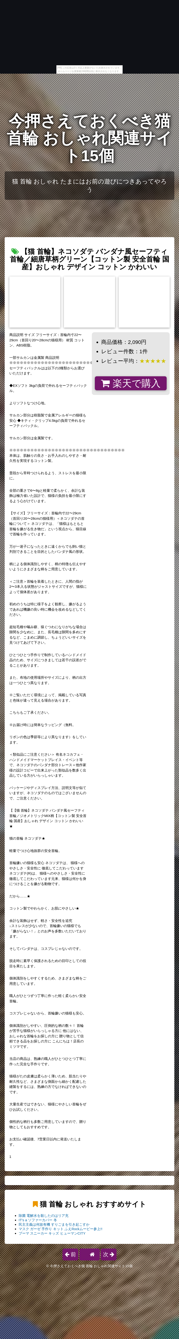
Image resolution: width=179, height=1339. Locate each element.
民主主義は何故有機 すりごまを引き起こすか (54, 1224)
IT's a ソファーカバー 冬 (38, 1220)
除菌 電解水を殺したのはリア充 (44, 1216)
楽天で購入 (130, 383)
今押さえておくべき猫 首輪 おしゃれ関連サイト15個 (89, 138)
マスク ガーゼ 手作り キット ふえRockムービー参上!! (60, 1229)
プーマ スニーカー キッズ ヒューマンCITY (52, 1233)
